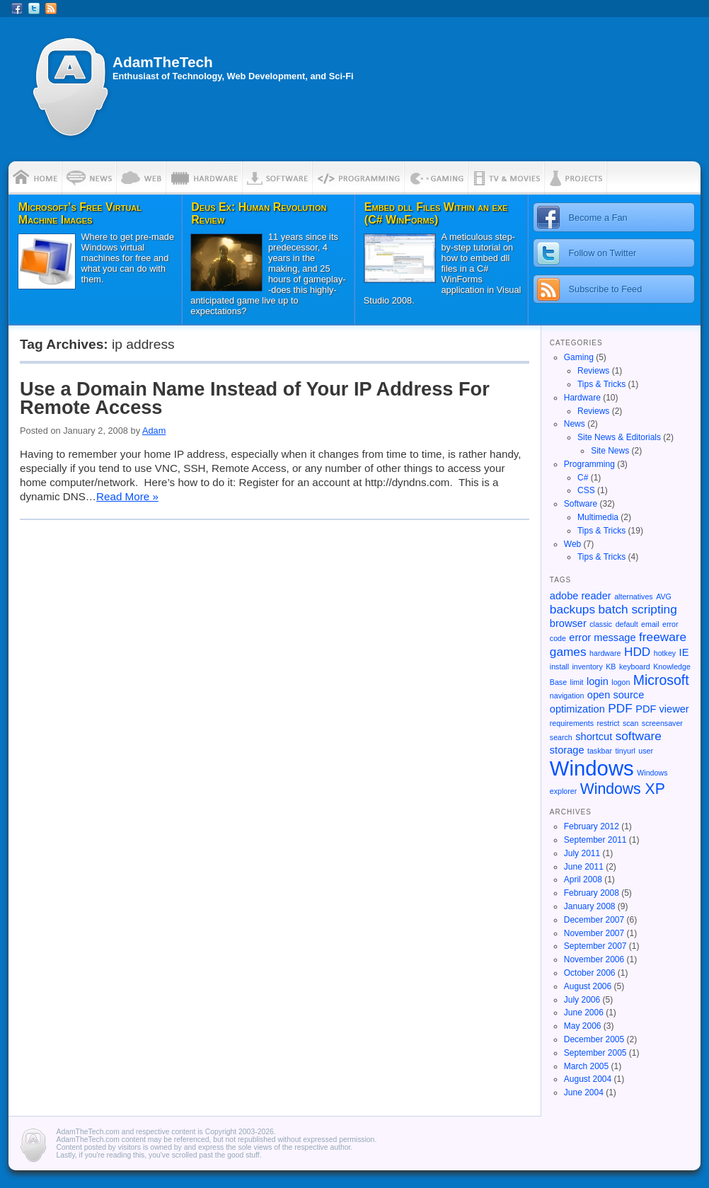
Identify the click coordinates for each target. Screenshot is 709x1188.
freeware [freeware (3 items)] (662, 637)
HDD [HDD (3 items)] (637, 652)
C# (582, 478)
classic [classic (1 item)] (600, 624)
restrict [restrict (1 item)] (607, 723)
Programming (589, 464)
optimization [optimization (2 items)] (577, 709)
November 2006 (594, 959)
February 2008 (591, 893)
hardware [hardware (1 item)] (605, 653)
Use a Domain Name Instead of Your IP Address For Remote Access (255, 398)
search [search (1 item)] (561, 737)
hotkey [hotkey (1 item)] (665, 653)
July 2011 (582, 853)
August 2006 (587, 986)
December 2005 (594, 1039)
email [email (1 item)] (650, 624)
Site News (610, 451)
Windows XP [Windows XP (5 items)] (622, 788)
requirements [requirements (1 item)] (572, 723)
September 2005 (595, 1053)
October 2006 (590, 973)
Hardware (582, 398)
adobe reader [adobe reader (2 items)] (580, 595)
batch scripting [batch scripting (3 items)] (638, 609)
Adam (154, 430)
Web (572, 544)
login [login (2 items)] (598, 681)
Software (580, 504)
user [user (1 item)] (645, 750)
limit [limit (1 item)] (577, 682)
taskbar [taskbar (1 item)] (599, 750)
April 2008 (583, 879)
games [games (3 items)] (568, 652)
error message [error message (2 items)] (602, 637)
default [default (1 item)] (627, 624)
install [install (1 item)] (559, 666)
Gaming (579, 357)
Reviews (593, 371)
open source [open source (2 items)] (615, 694)
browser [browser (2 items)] (568, 623)
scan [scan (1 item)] (631, 723)
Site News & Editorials (619, 437)
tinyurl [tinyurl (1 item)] (625, 750)
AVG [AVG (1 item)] (663, 596)
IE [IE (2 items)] (684, 652)
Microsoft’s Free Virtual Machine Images (80, 213)
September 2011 (595, 840)
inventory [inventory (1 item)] (587, 666)
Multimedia (597, 517)
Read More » (127, 496)
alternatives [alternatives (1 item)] (633, 596)
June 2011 (584, 867)
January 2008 (590, 906)
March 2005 (586, 1066)
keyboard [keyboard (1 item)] (634, 666)
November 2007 (594, 933)
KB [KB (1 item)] (611, 666)
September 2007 (595, 946)
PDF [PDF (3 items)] (620, 708)
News (574, 424)
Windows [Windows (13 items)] (592, 768)
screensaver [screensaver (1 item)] (662, 723)
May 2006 (582, 1026)
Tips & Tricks (601, 384)
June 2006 (584, 1012)
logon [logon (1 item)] (620, 682)
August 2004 (587, 1079)
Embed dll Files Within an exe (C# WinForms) (436, 213)
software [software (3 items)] (639, 736)
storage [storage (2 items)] (567, 750)
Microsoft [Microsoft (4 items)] (661, 680)
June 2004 (584, 1092)
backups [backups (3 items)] (572, 609)
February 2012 (591, 826)
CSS (586, 490)
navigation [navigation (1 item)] (567, 695)
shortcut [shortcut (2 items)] (593, 736)
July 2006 (582, 1000)
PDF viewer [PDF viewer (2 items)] (662, 709)
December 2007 (594, 920)
